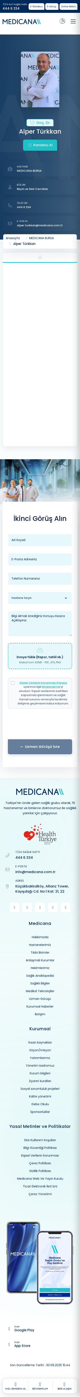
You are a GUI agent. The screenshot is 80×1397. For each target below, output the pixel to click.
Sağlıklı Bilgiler (40, 983)
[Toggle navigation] (73, 21)
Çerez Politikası (40, 1163)
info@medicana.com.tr (35, 871)
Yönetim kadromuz (40, 1065)
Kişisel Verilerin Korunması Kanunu (43, 683)
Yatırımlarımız (40, 1058)
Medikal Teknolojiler (40, 991)
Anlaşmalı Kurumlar (40, 960)
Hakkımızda (40, 937)
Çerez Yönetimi (40, 1194)
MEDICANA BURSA (29, 171)
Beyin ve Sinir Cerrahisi (32, 189)
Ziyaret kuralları (40, 1081)
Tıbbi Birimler (40, 952)
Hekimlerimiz (40, 968)
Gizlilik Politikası (40, 1171)
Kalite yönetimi (40, 1096)
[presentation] (40, 725)
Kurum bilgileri (40, 1073)
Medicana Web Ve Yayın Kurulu (40, 1178)
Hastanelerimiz (40, 945)
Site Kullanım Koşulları (40, 1140)
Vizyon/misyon (40, 1050)
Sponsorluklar (40, 1112)
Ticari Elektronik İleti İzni (40, 1186)
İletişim (40, 1014)
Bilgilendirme (51, 687)
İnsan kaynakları (40, 1042)
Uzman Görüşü (40, 999)
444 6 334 (11, 8)
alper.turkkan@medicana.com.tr (40, 225)
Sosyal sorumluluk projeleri (40, 1089)
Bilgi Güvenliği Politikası (40, 1148)
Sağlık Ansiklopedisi (40, 976)
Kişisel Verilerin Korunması (40, 1155)
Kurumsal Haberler (40, 1006)
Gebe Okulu (40, 1104)
